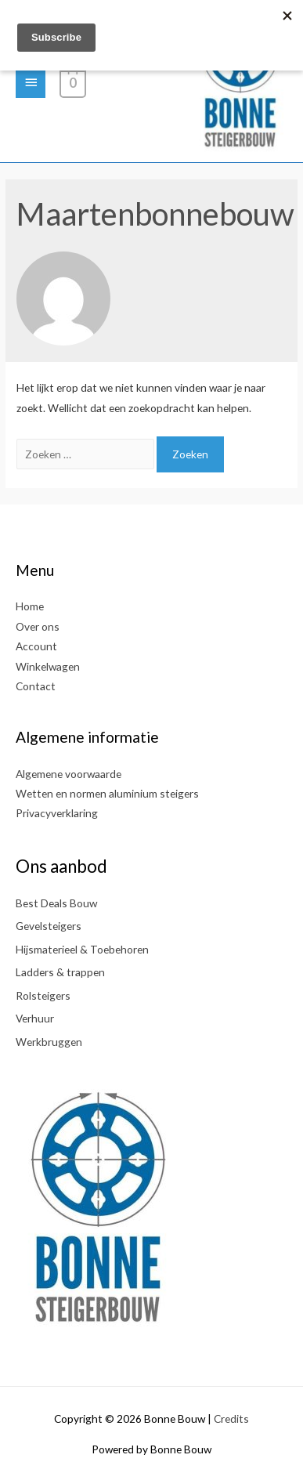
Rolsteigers (43, 995)
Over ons (38, 626)
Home (30, 606)
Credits (231, 1418)
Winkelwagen (48, 666)
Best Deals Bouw (56, 903)
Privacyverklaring (57, 813)
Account (36, 646)
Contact (36, 686)
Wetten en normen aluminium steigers (107, 793)
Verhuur (35, 1018)
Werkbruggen (49, 1041)
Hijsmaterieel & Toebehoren (82, 949)
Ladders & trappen (60, 972)
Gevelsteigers (48, 925)
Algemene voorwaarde (68, 773)
